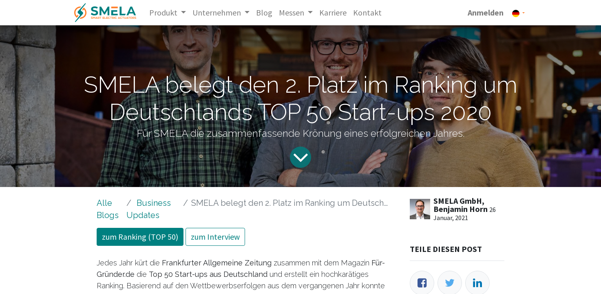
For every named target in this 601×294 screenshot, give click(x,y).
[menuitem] (264, 12)
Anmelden (486, 12)
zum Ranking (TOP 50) (140, 237)
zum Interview (215, 237)
